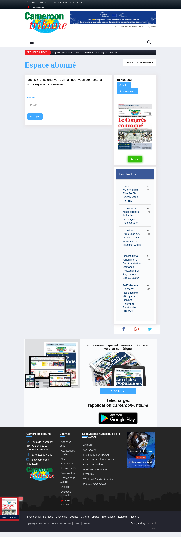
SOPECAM (89, 449)
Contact (77, 523)
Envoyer (35, 116)
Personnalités (69, 468)
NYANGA (88, 474)
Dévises (86, 523)
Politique (48, 516)
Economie (61, 516)
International (108, 516)
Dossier (65, 486)
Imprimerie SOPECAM (96, 454)
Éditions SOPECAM (94, 484)
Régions (134, 516)
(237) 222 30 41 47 (37, 2)
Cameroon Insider (93, 464)
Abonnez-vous (145, 62)
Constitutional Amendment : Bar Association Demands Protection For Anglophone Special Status (132, 267)
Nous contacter (35, 7)
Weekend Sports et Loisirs (98, 479)
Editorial (123, 516)
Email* (32, 97)
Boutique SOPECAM (95, 469)
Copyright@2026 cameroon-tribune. (41, 523)
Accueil (129, 62)
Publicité (68, 523)
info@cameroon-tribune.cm (68, 2)
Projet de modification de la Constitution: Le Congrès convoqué (84, 52)
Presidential (34, 516)
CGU (59, 523)
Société (74, 516)
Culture (85, 516)
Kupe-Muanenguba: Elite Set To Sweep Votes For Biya (131, 193)
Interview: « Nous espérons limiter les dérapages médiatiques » (131, 215)
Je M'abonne (118, 391)
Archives (88, 444)
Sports (95, 516)
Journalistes (68, 473)
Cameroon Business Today (98, 459)
